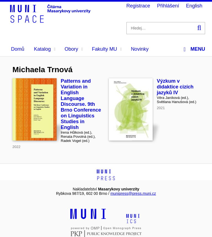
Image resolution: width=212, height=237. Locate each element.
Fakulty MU (107, 49)
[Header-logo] (51, 21)
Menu (194, 49)
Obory (74, 49)
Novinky (140, 49)
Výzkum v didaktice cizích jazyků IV (175, 86)
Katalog (44, 49)
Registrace (138, 6)
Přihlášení (168, 6)
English (194, 6)
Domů (17, 49)
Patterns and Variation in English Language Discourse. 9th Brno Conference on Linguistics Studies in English (81, 104)
